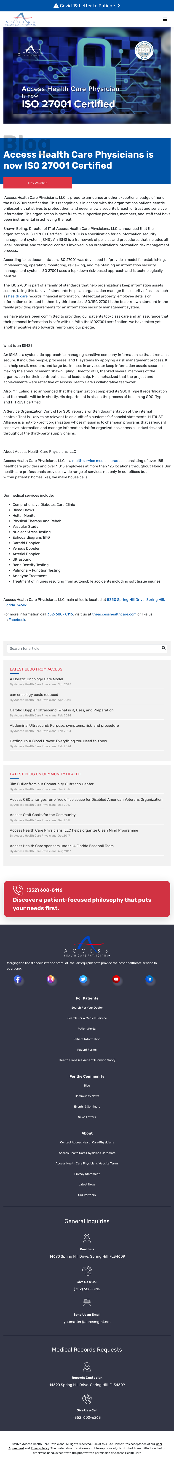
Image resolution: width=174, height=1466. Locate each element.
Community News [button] (87, 1096)
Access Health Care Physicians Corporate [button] (87, 1153)
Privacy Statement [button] (87, 1174)
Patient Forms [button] (87, 1049)
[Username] (87, 648)
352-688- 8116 (60, 614)
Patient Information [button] (87, 1039)
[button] (21, 19)
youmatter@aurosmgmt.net (87, 1322)
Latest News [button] (87, 1184)
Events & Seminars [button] (87, 1106)
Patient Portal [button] (87, 1028)
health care (18, 296)
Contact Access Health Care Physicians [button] (87, 1142)
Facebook (17, 620)
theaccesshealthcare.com (114, 614)
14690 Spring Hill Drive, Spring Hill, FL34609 (87, 1256)
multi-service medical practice (98, 461)
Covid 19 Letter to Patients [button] (87, 5)
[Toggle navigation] (165, 19)
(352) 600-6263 (87, 1417)
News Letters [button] (87, 1117)
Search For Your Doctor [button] (87, 1007)
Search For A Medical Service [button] (87, 1018)
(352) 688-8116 (44, 890)
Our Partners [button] (87, 1195)
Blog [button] (87, 1085)
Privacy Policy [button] (40, 1448)
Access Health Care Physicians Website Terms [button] (87, 1163)
